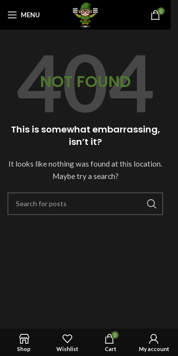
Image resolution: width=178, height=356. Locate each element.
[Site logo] (85, 14)
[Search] (85, 203)
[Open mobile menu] (23, 15)
